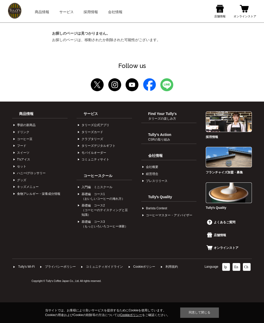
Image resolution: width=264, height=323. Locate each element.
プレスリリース (157, 181)
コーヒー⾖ (24, 139)
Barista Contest (156, 208)
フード (21, 146)
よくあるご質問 (221, 222)
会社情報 (155, 155)
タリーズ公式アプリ (95, 125)
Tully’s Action (159, 137)
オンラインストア (222, 248)
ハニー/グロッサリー (31, 173)
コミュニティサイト (95, 159)
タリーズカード (92, 132)
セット (21, 166)
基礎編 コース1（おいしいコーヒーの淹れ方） (103, 196)
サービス (91, 114)
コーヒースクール (98, 176)
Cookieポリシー (144, 266)
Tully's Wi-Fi (26, 266)
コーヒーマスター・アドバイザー (169, 215)
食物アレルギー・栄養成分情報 (38, 194)
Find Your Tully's (162, 116)
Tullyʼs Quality (160, 197)
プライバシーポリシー (60, 266)
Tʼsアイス (23, 159)
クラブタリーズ (92, 139)
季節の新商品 (26, 125)
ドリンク (23, 132)
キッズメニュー (28, 187)
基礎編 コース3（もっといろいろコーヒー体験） (104, 224)
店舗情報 (216, 235)
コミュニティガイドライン (104, 266)
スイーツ (23, 153)
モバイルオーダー (93, 153)
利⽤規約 (172, 266)
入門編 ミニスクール (96, 187)
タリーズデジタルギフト (98, 146)
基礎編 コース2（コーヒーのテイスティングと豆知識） (104, 210)
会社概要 (152, 167)
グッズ (21, 180)
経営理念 (152, 174)
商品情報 (26, 114)
